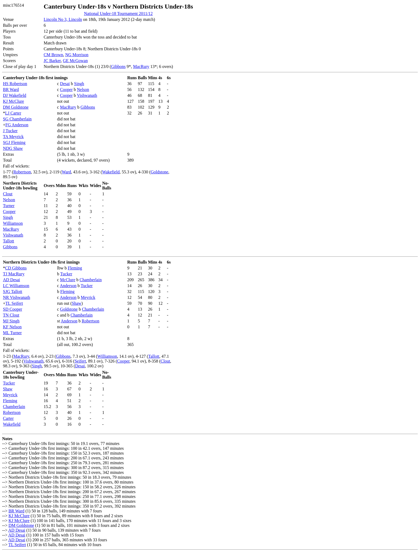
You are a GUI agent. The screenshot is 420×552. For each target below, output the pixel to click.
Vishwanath (87, 95)
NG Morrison (76, 54)
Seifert (80, 361)
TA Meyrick (13, 136)
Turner (8, 205)
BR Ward (11, 89)
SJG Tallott (12, 291)
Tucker (66, 274)
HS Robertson (15, 83)
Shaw (76, 303)
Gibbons (118, 66)
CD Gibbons (16, 268)
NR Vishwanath (16, 297)
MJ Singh (11, 321)
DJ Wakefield (14, 95)
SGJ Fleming (14, 142)
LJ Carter (13, 113)
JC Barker (52, 60)
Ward (66, 172)
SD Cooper (12, 309)
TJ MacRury (13, 274)
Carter (8, 418)
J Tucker (10, 130)
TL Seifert (14, 303)
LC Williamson (16, 285)
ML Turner (12, 332)
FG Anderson (16, 125)
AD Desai (11, 279)
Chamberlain (91, 279)
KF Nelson (12, 327)
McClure (67, 279)
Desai (65, 83)
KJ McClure (13, 101)
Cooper (66, 89)
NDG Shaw (13, 148)
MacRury (141, 66)
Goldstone (159, 172)
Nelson (83, 89)
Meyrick (88, 297)
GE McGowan (75, 60)
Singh (79, 83)
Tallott (8, 241)
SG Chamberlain (17, 119)
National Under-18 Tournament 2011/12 (118, 13)
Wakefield (110, 172)
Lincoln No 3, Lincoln (63, 19)
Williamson (13, 223)
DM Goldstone (16, 107)
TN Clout (11, 315)
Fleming (75, 268)
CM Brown (53, 54)
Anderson (68, 285)
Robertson (22, 172)
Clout (8, 194)
